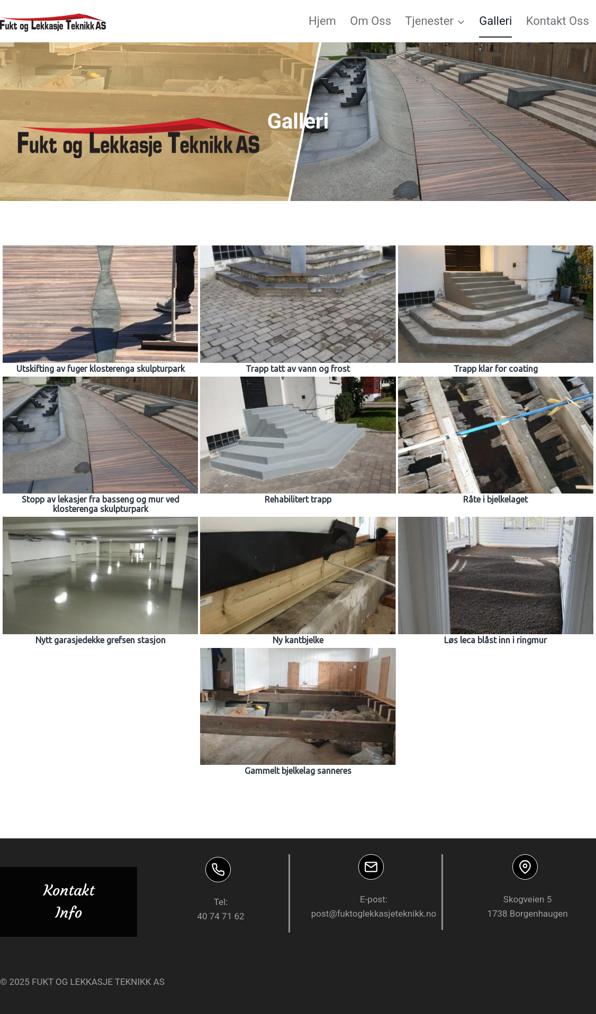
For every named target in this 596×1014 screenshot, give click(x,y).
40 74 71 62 (220, 916)
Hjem (322, 21)
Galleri (495, 21)
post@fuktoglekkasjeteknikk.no (373, 913)
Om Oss (370, 21)
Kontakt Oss (557, 21)
